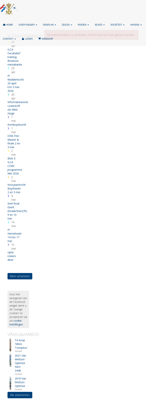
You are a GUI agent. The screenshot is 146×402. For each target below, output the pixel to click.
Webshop (45, 39)
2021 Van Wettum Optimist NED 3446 (20, 363)
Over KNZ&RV (28, 24)
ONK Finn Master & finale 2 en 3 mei (14, 141)
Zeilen (67, 24)
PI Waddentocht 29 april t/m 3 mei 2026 (16, 83)
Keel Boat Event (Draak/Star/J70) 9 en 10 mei (17, 211)
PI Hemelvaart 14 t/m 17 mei (15, 235)
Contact (9, 39)
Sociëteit (117, 24)
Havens (136, 24)
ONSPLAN (49, 24)
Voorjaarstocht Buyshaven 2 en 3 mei (17, 188)
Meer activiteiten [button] (20, 276)
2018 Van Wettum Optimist (20, 382)
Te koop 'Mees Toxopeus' (21, 343)
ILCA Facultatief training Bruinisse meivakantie (15, 57)
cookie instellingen (16, 322)
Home (8, 24)
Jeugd (100, 24)
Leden (27, 39)
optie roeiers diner (12, 256)
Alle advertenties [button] (20, 395)
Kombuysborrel (17, 124)
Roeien (83, 24)
